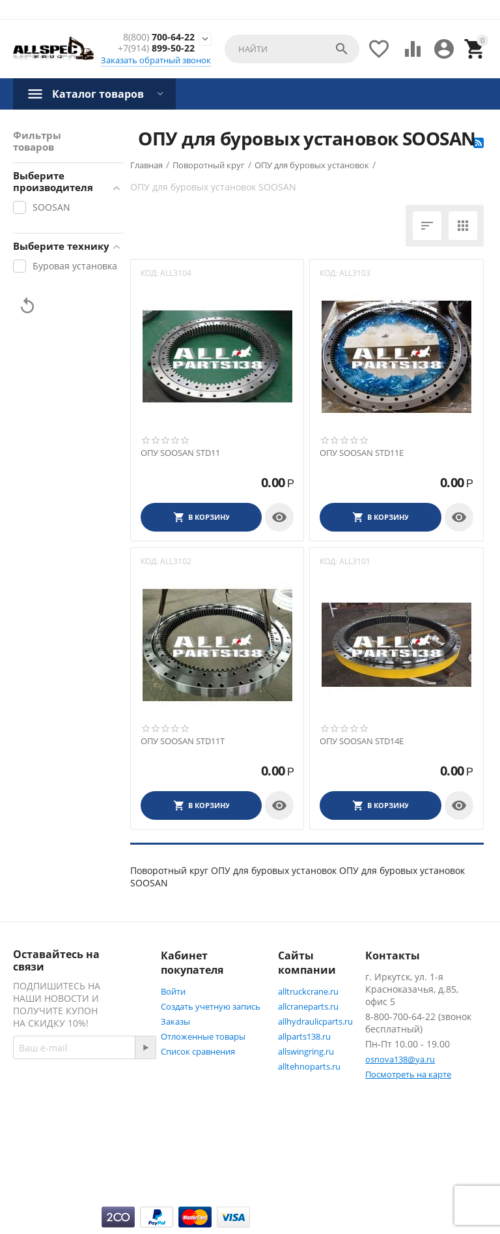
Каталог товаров (98, 94)
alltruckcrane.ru (308, 991)
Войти (173, 991)
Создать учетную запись (210, 1006)
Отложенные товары (203, 1036)
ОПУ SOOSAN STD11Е (362, 453)
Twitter (42, 1172)
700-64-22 (159, 37)
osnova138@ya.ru (400, 1059)
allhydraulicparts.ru (315, 1021)
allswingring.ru (306, 1051)
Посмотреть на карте (408, 1074)
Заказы (175, 1021)
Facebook (47, 1141)
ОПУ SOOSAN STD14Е (362, 741)
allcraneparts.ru (308, 1006)
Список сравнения (198, 1051)
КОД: (149, 272)
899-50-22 (156, 48)
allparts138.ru (304, 1036)
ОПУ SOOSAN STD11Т (183, 741)
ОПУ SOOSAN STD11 (180, 453)
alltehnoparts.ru (309, 1066)
